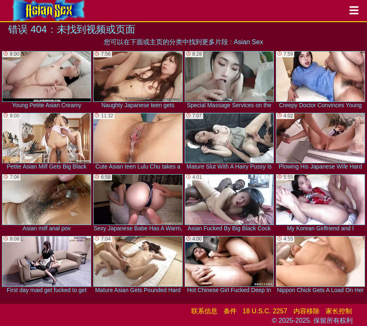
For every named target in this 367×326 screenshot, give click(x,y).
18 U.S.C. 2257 (265, 311)
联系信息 (204, 311)
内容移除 (306, 311)
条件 (230, 311)
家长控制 (339, 311)
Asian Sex (248, 41)
